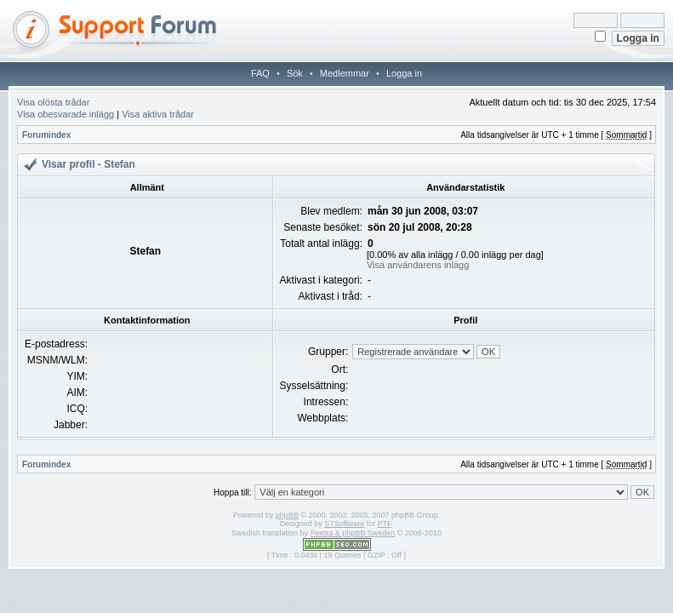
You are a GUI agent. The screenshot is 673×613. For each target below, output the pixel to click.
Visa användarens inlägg (418, 265)
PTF (384, 523)
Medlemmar (344, 73)
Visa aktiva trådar (158, 114)
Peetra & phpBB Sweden (353, 533)
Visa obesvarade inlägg (65, 114)
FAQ (260, 73)
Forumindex (46, 135)
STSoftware (344, 523)
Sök (295, 73)
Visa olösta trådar (53, 102)
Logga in (404, 73)
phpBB (287, 515)
